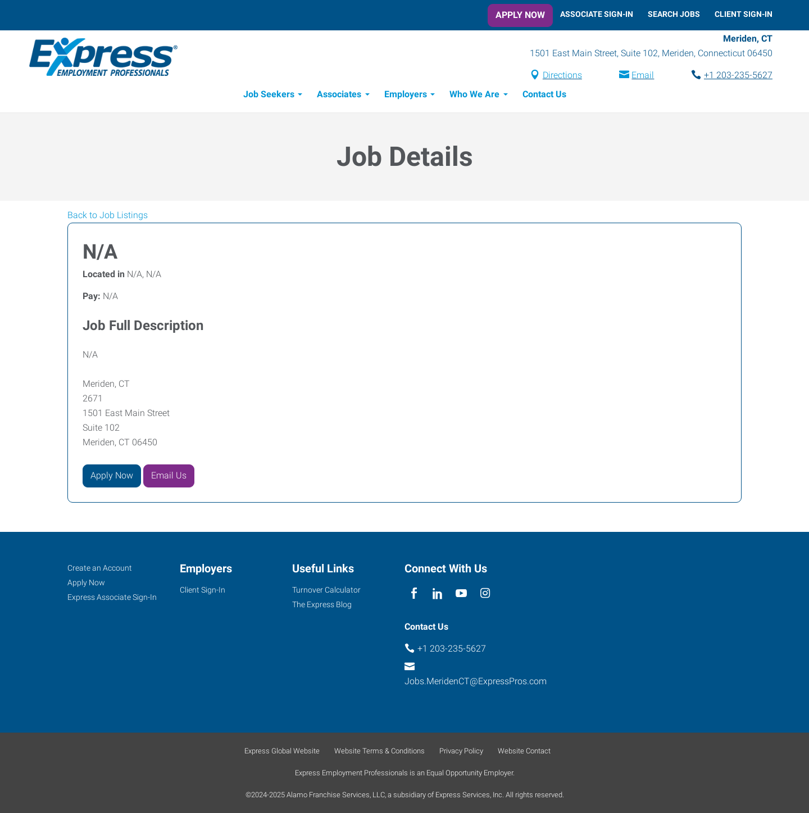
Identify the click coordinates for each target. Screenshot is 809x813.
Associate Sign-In (596, 14)
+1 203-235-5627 (738, 75)
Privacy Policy (461, 751)
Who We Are (474, 94)
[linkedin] (437, 594)
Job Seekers (268, 94)
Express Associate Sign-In (112, 597)
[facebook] (413, 594)
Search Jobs (674, 14)
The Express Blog (322, 604)
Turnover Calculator (326, 589)
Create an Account (99, 567)
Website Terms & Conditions (379, 751)
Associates (339, 94)
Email (642, 75)
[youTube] (461, 594)
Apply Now (520, 15)
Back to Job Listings (107, 215)
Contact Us (544, 94)
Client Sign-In (743, 14)
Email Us (169, 475)
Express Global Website (282, 751)
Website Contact (524, 751)
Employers (405, 94)
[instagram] (485, 594)
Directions (562, 75)
